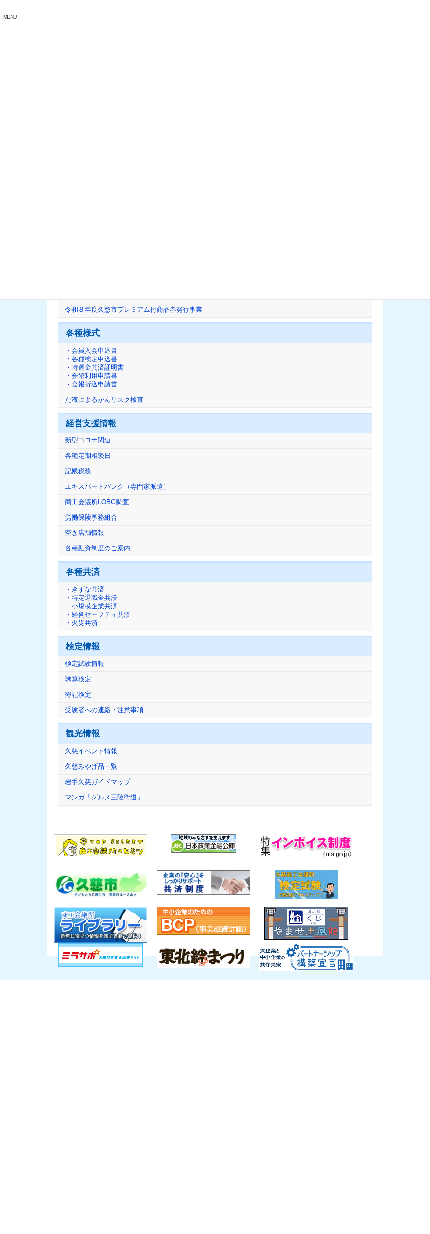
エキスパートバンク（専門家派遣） (117, 487)
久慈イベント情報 (91, 751)
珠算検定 (78, 679)
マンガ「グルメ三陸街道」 (104, 797)
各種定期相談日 (88, 456)
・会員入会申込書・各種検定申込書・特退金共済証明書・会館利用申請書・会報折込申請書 (94, 367)
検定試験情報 (84, 664)
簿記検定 (78, 695)
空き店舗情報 (84, 533)
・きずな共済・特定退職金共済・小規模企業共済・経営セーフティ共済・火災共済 (97, 606)
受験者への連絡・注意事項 (104, 710)
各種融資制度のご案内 (97, 548)
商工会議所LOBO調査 (97, 502)
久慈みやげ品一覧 (91, 766)
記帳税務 (78, 471)
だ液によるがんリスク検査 (104, 399)
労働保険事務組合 (91, 517)
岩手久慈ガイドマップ (97, 781)
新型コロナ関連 (88, 440)
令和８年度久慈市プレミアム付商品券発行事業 (133, 310)
